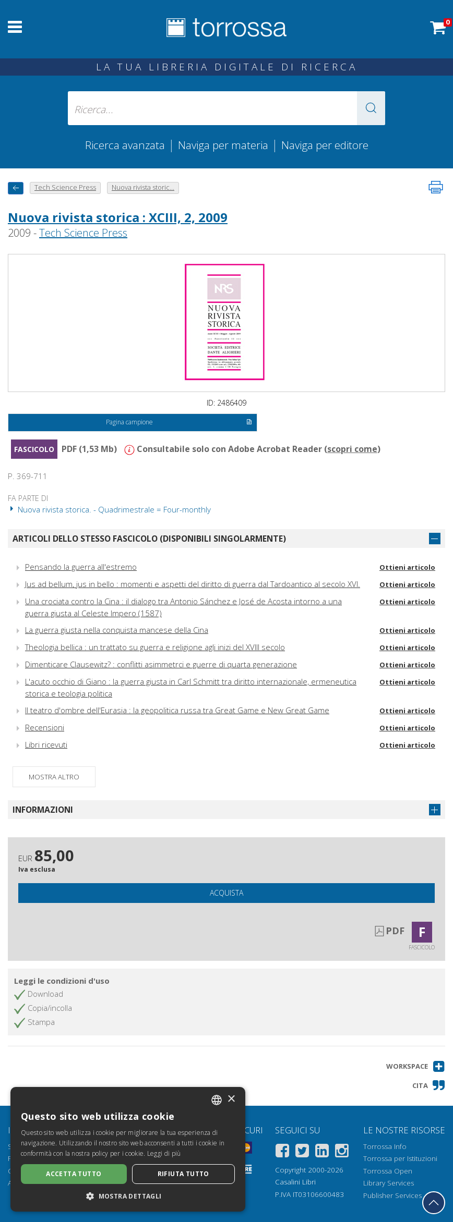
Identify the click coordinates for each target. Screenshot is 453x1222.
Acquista (226, 893)
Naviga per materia (223, 145)
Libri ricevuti (46, 744)
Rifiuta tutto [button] (183, 1173)
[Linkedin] (322, 1152)
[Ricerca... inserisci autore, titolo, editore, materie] (226, 108)
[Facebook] (282, 1152)
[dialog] (127, 1149)
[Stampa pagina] (435, 187)
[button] (371, 108)
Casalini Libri (295, 1182)
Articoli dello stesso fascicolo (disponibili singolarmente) (149, 538)
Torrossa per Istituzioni (400, 1158)
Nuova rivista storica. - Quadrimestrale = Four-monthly (109, 509)
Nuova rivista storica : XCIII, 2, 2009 (118, 217)
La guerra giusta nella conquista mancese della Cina (116, 630)
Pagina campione (179, 423)
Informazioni (43, 809)
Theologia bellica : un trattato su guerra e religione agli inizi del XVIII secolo (155, 647)
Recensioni (44, 727)
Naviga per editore (324, 145)
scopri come (352, 449)
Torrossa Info (385, 1146)
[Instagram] (342, 1152)
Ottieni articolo (407, 567)
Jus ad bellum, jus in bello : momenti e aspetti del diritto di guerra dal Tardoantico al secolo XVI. (192, 584)
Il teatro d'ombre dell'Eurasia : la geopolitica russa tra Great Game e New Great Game (177, 710)
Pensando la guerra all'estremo (81, 566)
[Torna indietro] (15, 188)
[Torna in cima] (433, 1202)
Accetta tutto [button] (73, 1173)
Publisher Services (392, 1195)
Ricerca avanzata (125, 145)
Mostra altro (54, 776)
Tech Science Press (83, 233)
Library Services (388, 1183)
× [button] (231, 1099)
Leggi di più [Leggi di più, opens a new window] (164, 1153)
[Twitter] (302, 1152)
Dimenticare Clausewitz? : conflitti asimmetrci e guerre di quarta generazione (161, 664)
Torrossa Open (387, 1171)
